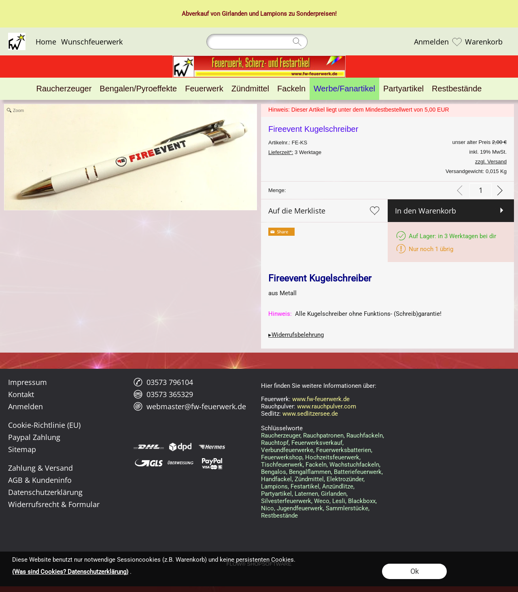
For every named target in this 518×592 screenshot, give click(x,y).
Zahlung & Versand (40, 468)
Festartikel (305, 486)
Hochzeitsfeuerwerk (332, 457)
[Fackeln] (291, 89)
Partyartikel (276, 493)
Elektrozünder (345, 479)
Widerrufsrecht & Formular (54, 504)
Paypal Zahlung (34, 437)
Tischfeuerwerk (282, 464)
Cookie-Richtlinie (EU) (44, 425)
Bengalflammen (310, 472)
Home (46, 42)
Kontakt (21, 394)
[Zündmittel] (250, 89)
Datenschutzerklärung (45, 492)
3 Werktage (294, 152)
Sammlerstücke (347, 508)
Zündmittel (309, 479)
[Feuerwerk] (204, 89)
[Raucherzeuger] (64, 89)
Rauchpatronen (323, 435)
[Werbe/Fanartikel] (344, 89)
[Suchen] (257, 41)
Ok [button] (414, 571)
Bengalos (273, 472)
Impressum (27, 382)
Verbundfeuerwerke (287, 450)
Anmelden (431, 42)
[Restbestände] (457, 89)
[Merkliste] (457, 41)
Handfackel (276, 479)
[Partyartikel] (403, 89)
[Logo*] (16, 36)
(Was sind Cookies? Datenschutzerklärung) (70, 571)
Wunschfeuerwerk (92, 42)
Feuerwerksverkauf (316, 442)
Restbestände (279, 515)
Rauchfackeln (364, 435)
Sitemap (22, 449)
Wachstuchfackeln (354, 464)
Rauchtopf (275, 442)
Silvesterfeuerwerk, (286, 501)
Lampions (273, 13)
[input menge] (480, 190)
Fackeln (316, 464)
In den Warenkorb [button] (425, 211)
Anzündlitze (337, 486)
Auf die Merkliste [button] (296, 211)
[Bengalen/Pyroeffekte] (138, 89)
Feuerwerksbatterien (343, 450)
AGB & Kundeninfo (40, 480)
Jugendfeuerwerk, (300, 508)
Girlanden (234, 13)
